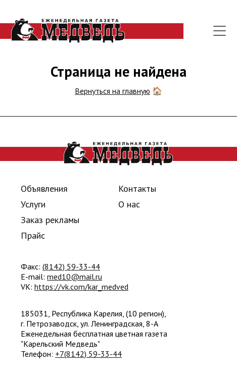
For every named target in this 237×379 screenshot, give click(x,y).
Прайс (33, 235)
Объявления (44, 188)
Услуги (33, 204)
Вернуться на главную (112, 91)
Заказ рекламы (50, 220)
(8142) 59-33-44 (71, 266)
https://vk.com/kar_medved (81, 287)
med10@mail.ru (74, 277)
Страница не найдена (118, 71)
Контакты (137, 188)
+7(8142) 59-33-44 (88, 354)
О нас (129, 204)
